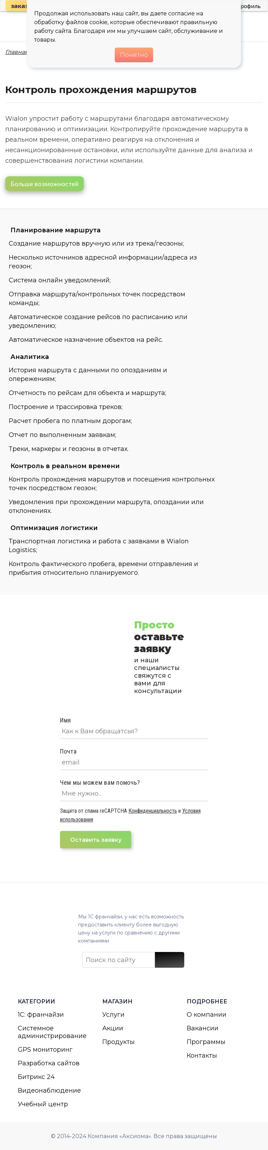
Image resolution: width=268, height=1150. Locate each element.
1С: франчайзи (41, 1014)
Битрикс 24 (36, 1077)
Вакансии (202, 1028)
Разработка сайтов (49, 1063)
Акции (112, 1028)
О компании (206, 1014)
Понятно (134, 55)
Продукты (118, 1042)
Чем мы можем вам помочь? (100, 782)
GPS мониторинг (45, 1049)
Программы (206, 1042)
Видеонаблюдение (49, 1090)
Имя (65, 720)
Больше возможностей (44, 184)
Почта (68, 751)
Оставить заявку (95, 840)
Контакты (202, 1055)
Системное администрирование (49, 1032)
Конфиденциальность (152, 810)
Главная (16, 52)
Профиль (248, 5)
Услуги (113, 1014)
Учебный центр (43, 1104)
